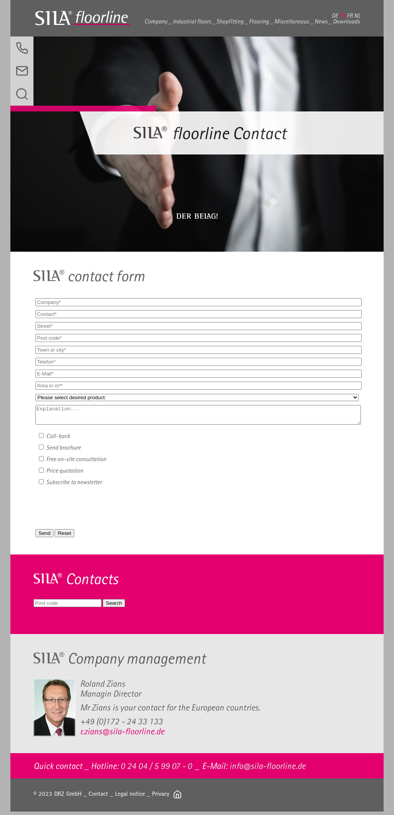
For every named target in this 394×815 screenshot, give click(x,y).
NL (357, 15)
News (320, 21)
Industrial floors (192, 21)
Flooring (259, 21)
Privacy (160, 797)
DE (335, 15)
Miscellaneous (291, 21)
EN (342, 15)
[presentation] (99, 512)
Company (155, 21)
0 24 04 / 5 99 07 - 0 (156, 769)
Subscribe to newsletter (70, 485)
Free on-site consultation (72, 462)
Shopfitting (230, 21)
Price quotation (61, 474)
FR (350, 15)
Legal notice (130, 797)
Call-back (54, 439)
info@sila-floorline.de (267, 769)
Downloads (346, 21)
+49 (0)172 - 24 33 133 (121, 725)
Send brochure (60, 451)
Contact (98, 797)
